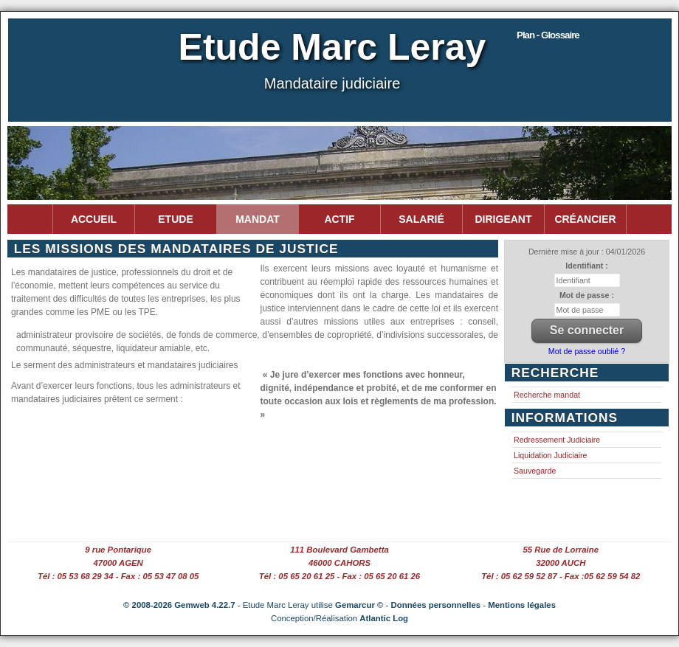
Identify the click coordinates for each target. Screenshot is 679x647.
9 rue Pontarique (118, 549)
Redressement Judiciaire (557, 439)
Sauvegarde (535, 470)
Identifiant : (586, 265)
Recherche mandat (547, 394)
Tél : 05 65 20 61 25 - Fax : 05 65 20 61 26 (339, 576)
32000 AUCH (560, 562)
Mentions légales (522, 605)
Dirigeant (503, 219)
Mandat (257, 219)
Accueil (94, 219)
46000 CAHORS (339, 562)
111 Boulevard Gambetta (339, 549)
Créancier (585, 219)
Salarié (421, 219)
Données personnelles (436, 605)
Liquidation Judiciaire (550, 455)
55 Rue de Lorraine (561, 549)
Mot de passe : (586, 295)
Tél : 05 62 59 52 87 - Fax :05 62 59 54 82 (560, 576)
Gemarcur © (359, 605)
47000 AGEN (118, 562)
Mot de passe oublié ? (586, 351)
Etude (175, 219)
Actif (339, 219)
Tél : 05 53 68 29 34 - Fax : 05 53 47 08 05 (118, 576)
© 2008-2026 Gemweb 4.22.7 (179, 605)
